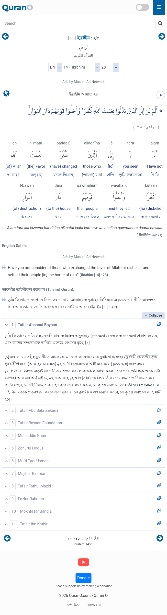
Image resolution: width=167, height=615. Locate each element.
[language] (6, 94)
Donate (83, 578)
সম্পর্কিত (73, 605)
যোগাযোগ (94, 605)
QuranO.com (79, 595)
